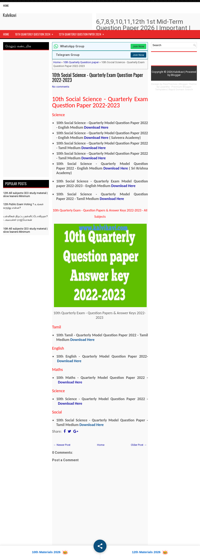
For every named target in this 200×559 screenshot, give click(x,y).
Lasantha (165, 86)
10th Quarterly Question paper (81, 62)
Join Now (138, 46)
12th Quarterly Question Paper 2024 (83, 33)
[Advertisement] (26, 114)
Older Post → (139, 444)
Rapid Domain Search (181, 89)
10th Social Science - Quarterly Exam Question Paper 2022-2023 (97, 77)
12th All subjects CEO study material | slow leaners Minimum (25, 194)
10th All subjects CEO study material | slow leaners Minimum (25, 230)
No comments (60, 86)
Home (6, 5)
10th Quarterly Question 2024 (35, 33)
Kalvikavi (9, 15)
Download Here (96, 127)
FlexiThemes (170, 84)
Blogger (176, 75)
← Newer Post (61, 444)
